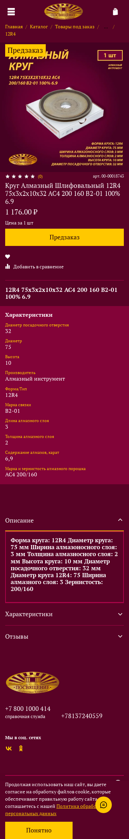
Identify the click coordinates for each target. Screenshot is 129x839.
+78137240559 (82, 716)
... (106, 26)
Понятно (39, 830)
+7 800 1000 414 (28, 708)
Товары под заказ (75, 26)
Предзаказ (65, 237)
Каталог (39, 26)
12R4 (10, 33)
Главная (14, 26)
